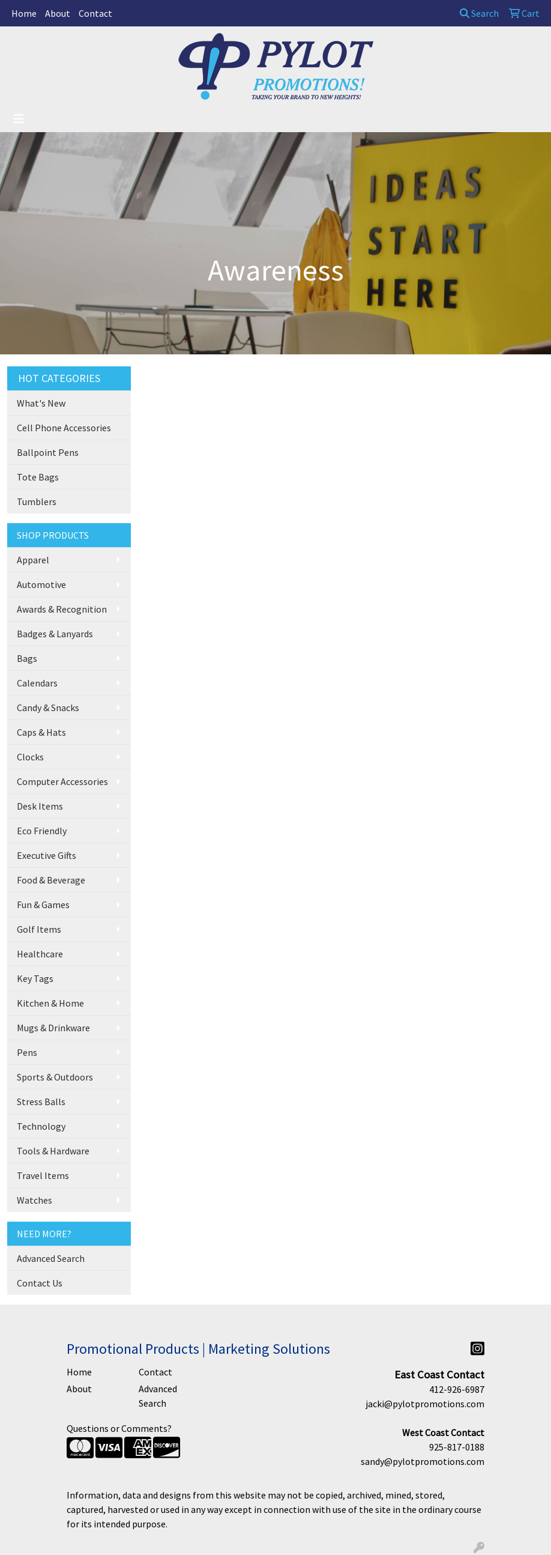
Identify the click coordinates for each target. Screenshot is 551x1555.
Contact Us (39, 1283)
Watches (34, 1200)
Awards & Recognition (62, 609)
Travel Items (43, 1175)
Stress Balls (41, 1102)
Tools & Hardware (53, 1151)
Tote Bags (38, 477)
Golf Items (39, 929)
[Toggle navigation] (18, 119)
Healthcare (40, 954)
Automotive (41, 584)
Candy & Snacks (48, 708)
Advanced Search (51, 1258)
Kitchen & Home (50, 1003)
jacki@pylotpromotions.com (425, 1404)
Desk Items (40, 806)
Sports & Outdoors (55, 1077)
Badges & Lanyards (55, 634)
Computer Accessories (62, 781)
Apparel (33, 560)
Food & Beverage (51, 880)
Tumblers (36, 502)
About (57, 13)
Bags (27, 658)
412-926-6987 (456, 1389)
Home (24, 13)
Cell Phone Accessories (64, 428)
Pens (27, 1052)
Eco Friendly (42, 831)
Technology (41, 1126)
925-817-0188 (456, 1447)
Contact (95, 13)
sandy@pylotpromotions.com (422, 1461)
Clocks (30, 757)
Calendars (37, 683)
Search (479, 13)
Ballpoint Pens (48, 452)
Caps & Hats (41, 732)
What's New (41, 403)
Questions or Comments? (119, 1428)
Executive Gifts (46, 855)
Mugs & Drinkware (53, 1028)
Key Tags (35, 978)
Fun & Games (43, 905)
